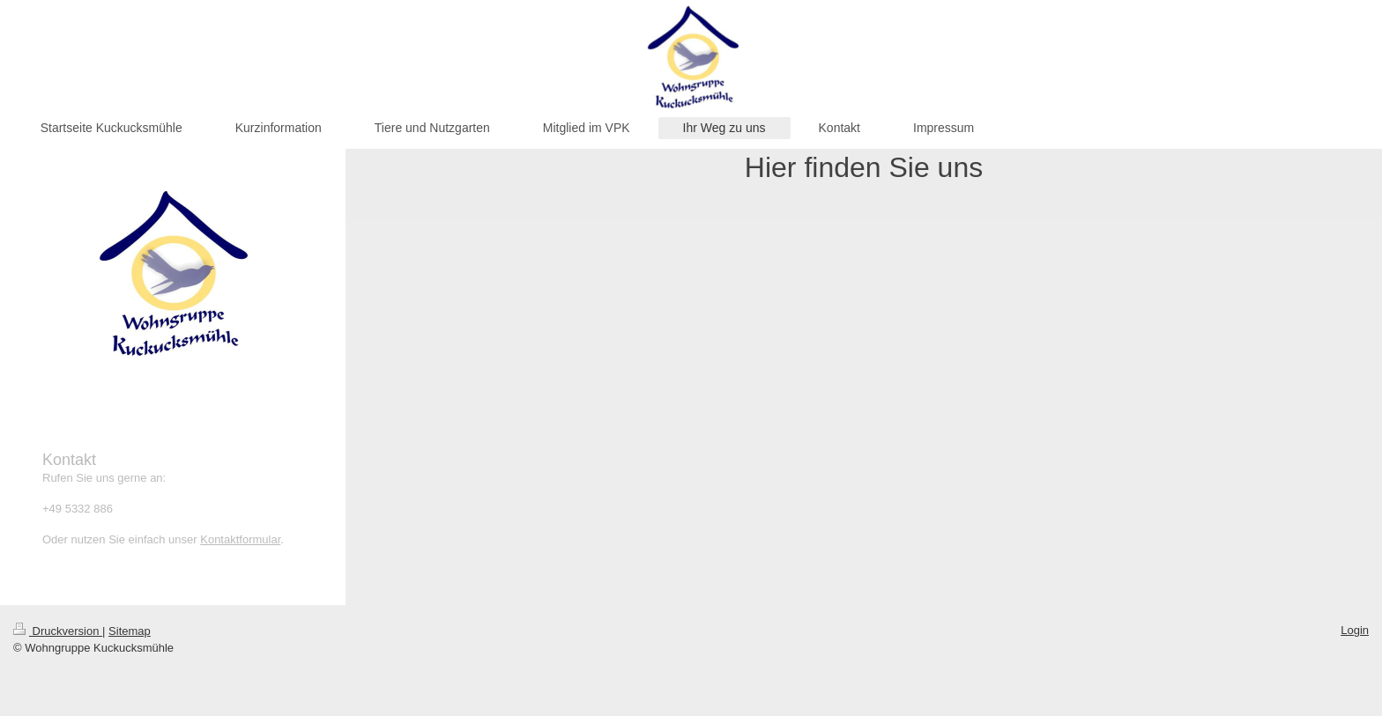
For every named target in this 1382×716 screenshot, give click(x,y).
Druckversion (57, 631)
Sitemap (129, 631)
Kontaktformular (240, 539)
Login (1355, 630)
